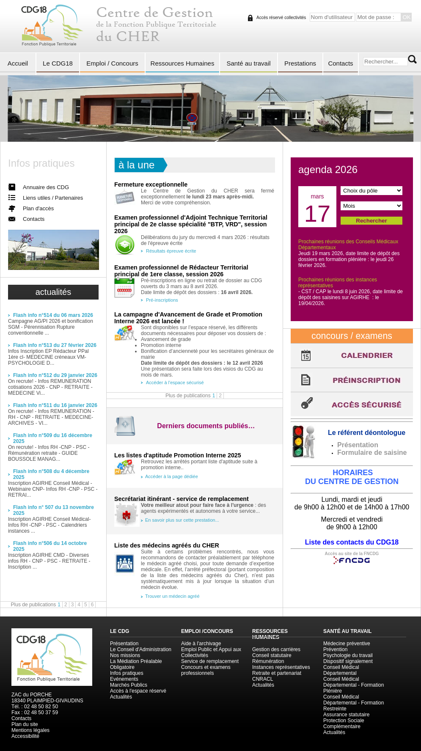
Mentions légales (30, 730)
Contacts (340, 63)
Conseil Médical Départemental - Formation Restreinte (353, 703)
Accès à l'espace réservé (138, 691)
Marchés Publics (128, 685)
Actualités (121, 697)
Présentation (124, 643)
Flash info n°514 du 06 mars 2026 (53, 315)
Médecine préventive (346, 643)
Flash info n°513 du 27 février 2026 (54, 345)
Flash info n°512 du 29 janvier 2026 (55, 375)
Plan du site (24, 724)
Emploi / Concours (112, 63)
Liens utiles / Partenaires (53, 198)
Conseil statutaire (272, 655)
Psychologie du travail (348, 655)
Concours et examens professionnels (206, 670)
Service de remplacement (210, 661)
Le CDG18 (58, 63)
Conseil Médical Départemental (341, 670)
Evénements (124, 679)
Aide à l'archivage (201, 643)
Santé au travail (248, 63)
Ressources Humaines (183, 63)
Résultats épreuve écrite (171, 250)
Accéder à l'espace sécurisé (175, 382)
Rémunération (268, 661)
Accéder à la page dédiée (171, 476)
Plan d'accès (38, 208)
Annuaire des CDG (46, 187)
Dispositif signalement (348, 661)
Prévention (335, 649)
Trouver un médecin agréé (172, 596)
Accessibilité (25, 736)
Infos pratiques (126, 673)
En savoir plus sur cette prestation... (182, 520)
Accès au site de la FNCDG (352, 553)
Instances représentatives (281, 667)
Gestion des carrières (276, 649)
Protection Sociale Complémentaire (343, 723)
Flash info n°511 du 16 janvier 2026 (55, 405)
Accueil (18, 63)
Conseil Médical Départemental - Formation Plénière (353, 685)
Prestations (300, 63)
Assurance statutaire (346, 715)
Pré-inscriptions (162, 300)
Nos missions (125, 655)
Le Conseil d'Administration (140, 649)
